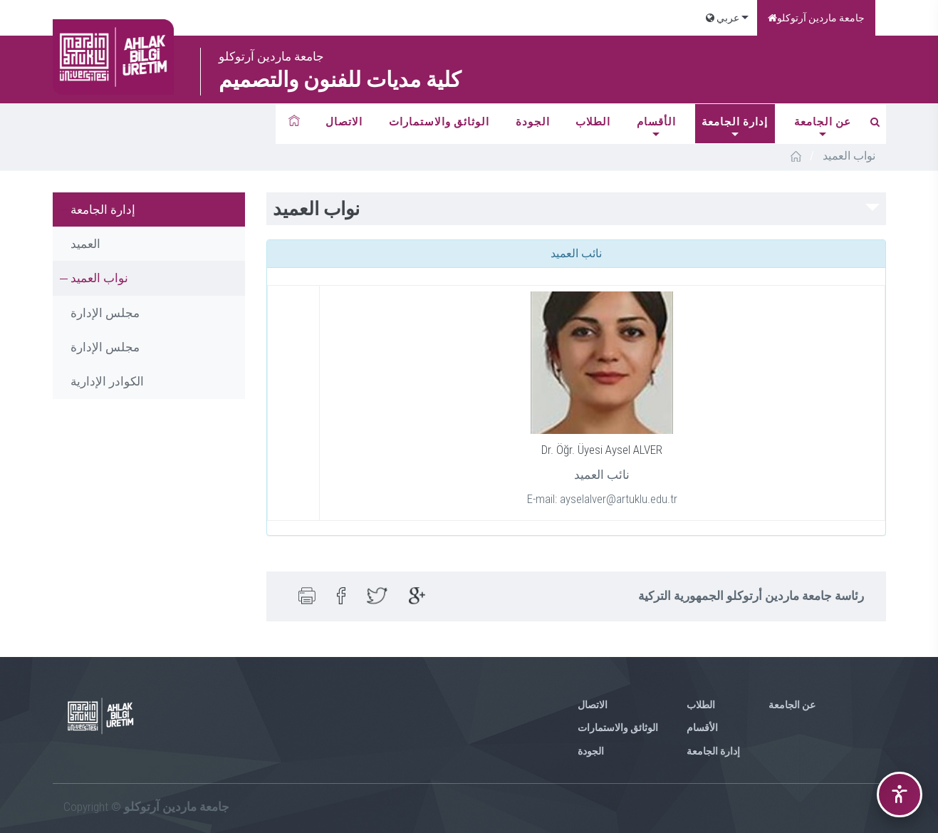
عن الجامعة (822, 121)
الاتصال (344, 121)
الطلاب (592, 121)
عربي (722, 18)
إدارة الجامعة (735, 121)
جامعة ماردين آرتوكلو (816, 18)
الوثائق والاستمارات (439, 121)
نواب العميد (99, 278)
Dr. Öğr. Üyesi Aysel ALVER (601, 450)
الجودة (533, 121)
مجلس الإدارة (105, 313)
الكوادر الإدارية (107, 381)
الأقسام (656, 121)
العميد (85, 244)
